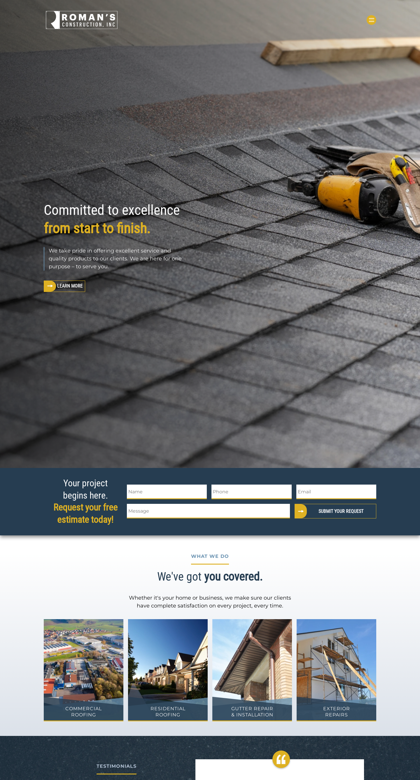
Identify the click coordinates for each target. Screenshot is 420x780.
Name (135, 492)
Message (138, 511)
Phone (220, 492)
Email (304, 492)
